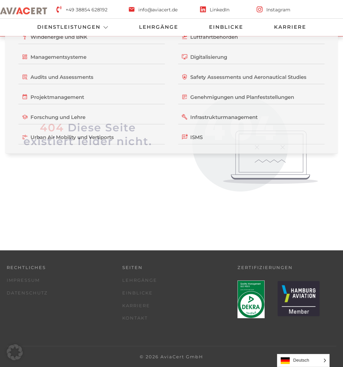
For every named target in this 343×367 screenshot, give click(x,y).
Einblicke (137, 292)
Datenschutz (27, 292)
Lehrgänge (139, 280)
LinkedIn (219, 10)
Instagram (278, 10)
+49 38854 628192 (87, 10)
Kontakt (135, 318)
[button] (14, 352)
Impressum (23, 280)
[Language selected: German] (303, 360)
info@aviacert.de (158, 10)
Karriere (136, 305)
